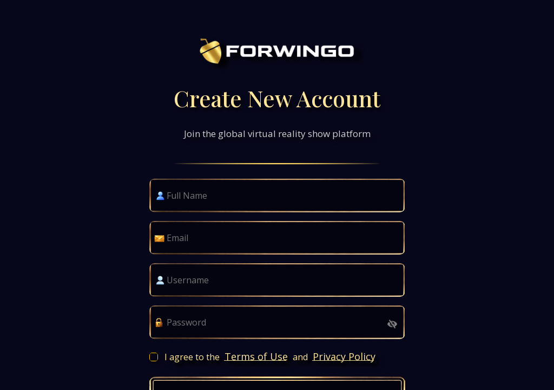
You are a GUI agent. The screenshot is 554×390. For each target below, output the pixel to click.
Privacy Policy (344, 356)
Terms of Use (256, 356)
